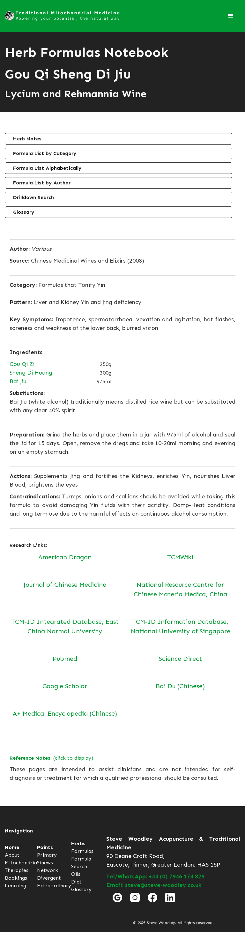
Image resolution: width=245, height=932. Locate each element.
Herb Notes (27, 139)
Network (47, 870)
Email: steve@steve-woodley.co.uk (154, 885)
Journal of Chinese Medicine (65, 584)
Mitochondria (21, 863)
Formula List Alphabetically (47, 168)
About (12, 855)
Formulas (82, 851)
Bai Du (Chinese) (180, 686)
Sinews (45, 863)
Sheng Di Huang (31, 372)
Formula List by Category (44, 153)
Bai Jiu (18, 381)
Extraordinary (54, 886)
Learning (15, 886)
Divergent (49, 878)
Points (45, 847)
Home (12, 847)
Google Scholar (64, 686)
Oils (75, 874)
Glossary (23, 212)
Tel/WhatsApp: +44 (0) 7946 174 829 (155, 876)
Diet (76, 882)
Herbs (78, 843)
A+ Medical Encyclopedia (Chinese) (65, 713)
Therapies (16, 870)
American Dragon (65, 557)
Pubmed (65, 658)
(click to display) (51, 758)
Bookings (16, 878)
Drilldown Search (33, 197)
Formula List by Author (42, 183)
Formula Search (81, 862)
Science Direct (180, 658)
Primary (47, 855)
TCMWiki (180, 557)
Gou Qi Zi (22, 364)
